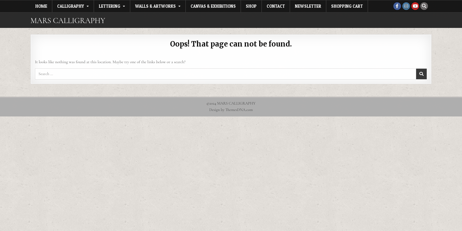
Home (41, 6)
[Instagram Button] (406, 6)
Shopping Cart (347, 6)
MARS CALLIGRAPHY (67, 20)
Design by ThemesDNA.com (231, 109)
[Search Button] (424, 6)
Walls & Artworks (155, 6)
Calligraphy (70, 6)
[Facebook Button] (397, 6)
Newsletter (308, 6)
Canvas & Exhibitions (213, 6)
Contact (276, 6)
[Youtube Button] (415, 6)
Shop (251, 6)
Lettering (109, 6)
